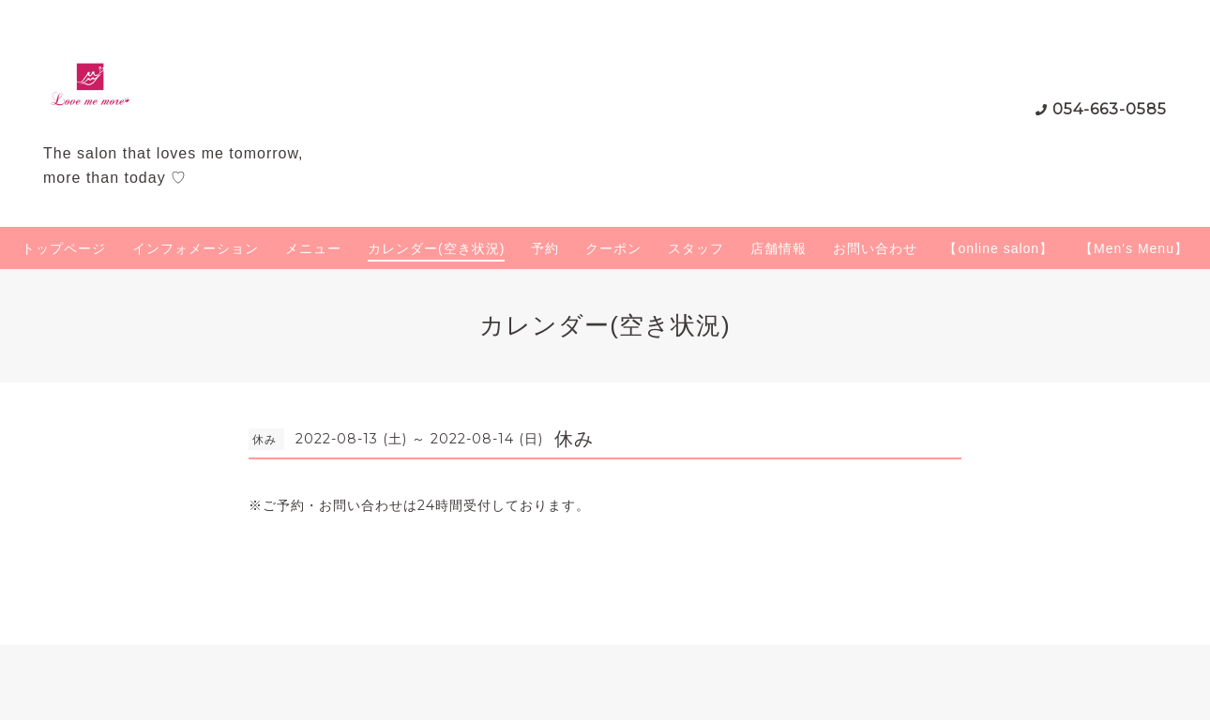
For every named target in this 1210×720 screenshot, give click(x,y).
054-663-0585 (1109, 109)
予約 (545, 248)
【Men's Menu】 (1134, 248)
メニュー (313, 248)
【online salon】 (998, 248)
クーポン (613, 248)
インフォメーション (195, 248)
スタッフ (696, 248)
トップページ (64, 248)
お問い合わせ (875, 248)
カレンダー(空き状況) (436, 248)
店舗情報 (778, 248)
